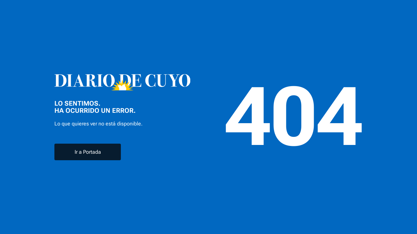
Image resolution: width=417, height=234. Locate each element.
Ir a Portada (88, 152)
